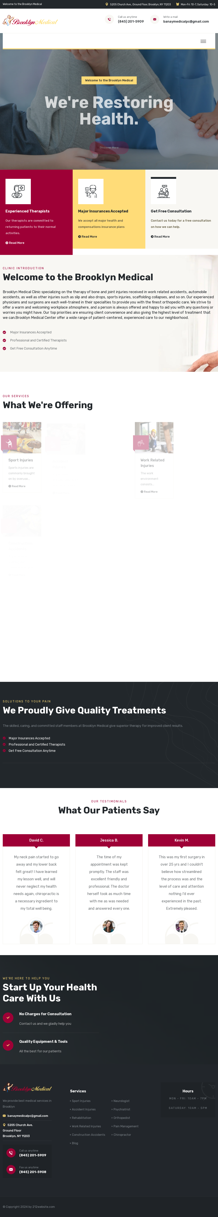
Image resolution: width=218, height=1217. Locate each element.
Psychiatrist (122, 1109)
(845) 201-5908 (32, 1172)
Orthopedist (122, 1118)
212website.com (43, 1207)
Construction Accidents (88, 1135)
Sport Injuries (81, 1101)
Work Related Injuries (86, 1126)
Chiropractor (122, 1135)
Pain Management (126, 1126)
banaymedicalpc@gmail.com (186, 21)
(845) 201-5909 (131, 21)
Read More (15, 243)
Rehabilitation (81, 1118)
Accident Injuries (84, 1109)
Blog (75, 1143)
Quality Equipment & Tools (43, 1041)
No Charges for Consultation (45, 1014)
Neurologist (122, 1101)
